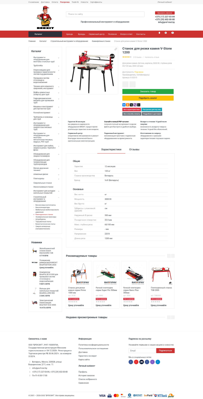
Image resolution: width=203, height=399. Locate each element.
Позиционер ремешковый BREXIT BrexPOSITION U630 (48, 262)
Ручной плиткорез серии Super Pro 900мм (106, 289)
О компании (33, 2)
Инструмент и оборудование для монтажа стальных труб (43, 59)
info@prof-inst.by (166, 22)
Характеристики (111, 149)
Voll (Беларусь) (143, 75)
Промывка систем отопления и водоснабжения (40, 80)
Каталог (45, 34)
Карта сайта (84, 359)
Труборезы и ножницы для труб (42, 118)
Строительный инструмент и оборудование (38, 199)
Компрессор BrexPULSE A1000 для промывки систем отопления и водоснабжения (49, 276)
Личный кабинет (166, 2)
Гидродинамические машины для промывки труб (42, 100)
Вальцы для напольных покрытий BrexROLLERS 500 (49, 290)
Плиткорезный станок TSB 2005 (161, 289)
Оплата (55, 2)
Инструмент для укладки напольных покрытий (43, 192)
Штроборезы (41, 219)
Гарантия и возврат (88, 356)
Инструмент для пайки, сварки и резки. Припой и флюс (43, 148)
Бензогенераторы (43, 207)
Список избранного (88, 379)
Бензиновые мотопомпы (46, 205)
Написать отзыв (152, 57)
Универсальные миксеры (46, 217)
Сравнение (84, 383)
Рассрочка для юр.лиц (152, 109)
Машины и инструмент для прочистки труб (42, 107)
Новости (84, 2)
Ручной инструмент (40, 113)
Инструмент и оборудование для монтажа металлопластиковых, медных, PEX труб (42, 137)
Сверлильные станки (41, 183)
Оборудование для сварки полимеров (40, 155)
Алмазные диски (39, 174)
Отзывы (134, 149)
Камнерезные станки (44, 214)
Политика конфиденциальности (94, 345)
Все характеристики (132, 109)
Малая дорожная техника (39, 169)
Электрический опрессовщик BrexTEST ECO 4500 (48, 302)
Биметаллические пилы (45, 224)
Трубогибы (37, 65)
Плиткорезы (37, 178)
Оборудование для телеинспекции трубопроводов (40, 162)
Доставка (45, 2)
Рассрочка (65, 2)
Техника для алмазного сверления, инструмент (42, 87)
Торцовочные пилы (43, 222)
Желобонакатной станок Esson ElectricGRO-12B (47, 250)
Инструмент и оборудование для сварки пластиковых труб (41, 126)
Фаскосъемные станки (42, 187)
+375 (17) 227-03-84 (165, 16)
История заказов (87, 375)
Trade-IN (75, 2)
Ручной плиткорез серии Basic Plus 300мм (131, 290)
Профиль (83, 372)
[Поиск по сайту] (102, 14)
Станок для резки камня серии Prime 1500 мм (77, 290)
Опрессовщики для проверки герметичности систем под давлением (43, 72)
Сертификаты (96, 2)
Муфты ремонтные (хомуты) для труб (40, 93)
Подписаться (165, 350)
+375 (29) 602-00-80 (165, 19)
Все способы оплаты (132, 114)
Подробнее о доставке (152, 114)
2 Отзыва (137, 57)
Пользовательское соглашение (93, 348)
